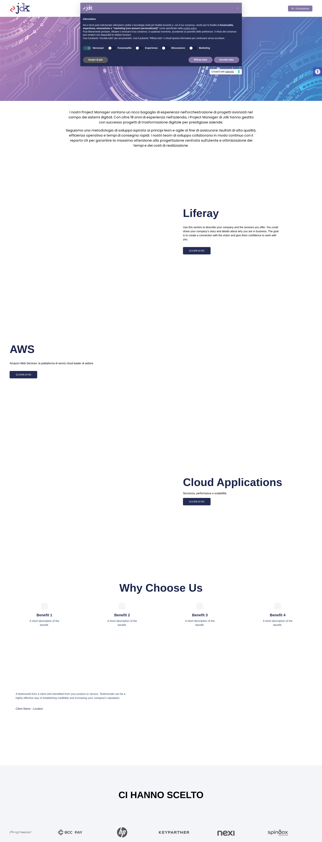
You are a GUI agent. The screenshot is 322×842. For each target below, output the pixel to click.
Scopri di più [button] (95, 59)
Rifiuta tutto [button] (200, 59)
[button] (317, 71)
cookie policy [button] (189, 28)
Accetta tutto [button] (226, 59)
